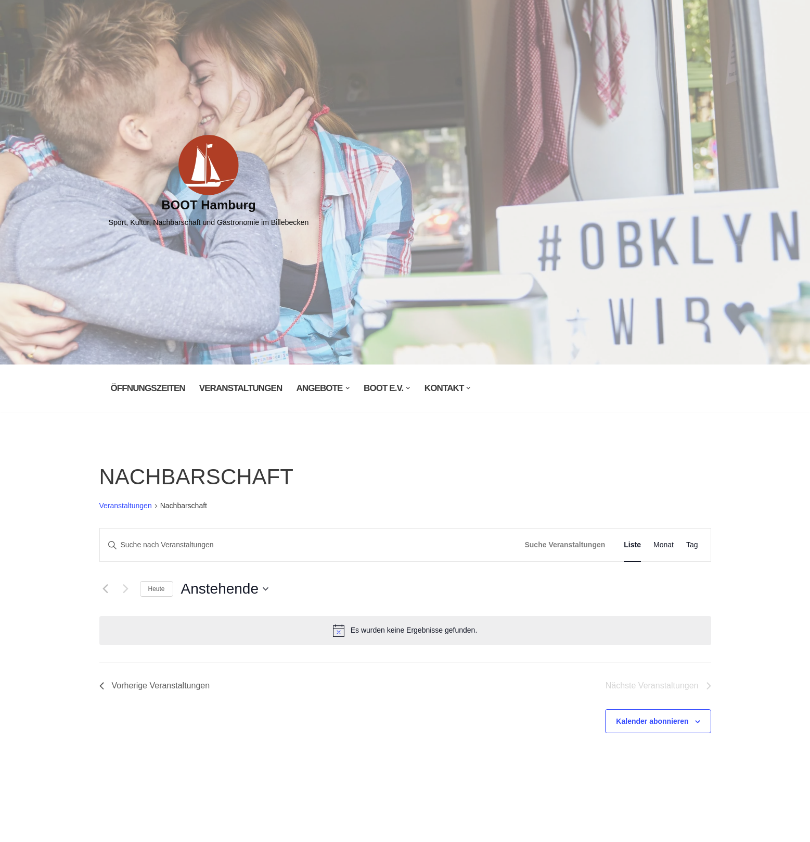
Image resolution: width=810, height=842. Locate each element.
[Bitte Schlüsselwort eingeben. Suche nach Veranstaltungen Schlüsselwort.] (309, 545)
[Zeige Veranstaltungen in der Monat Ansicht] (663, 545)
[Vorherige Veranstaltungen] (105, 589)
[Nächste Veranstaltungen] (126, 589)
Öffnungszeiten (148, 388)
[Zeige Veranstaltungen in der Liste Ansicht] (632, 545)
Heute (156, 589)
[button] (347, 388)
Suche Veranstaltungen (564, 545)
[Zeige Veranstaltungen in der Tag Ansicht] (692, 545)
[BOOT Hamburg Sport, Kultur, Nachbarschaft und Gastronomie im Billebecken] (209, 182)
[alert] (405, 630)
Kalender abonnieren (652, 721)
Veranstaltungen (240, 388)
